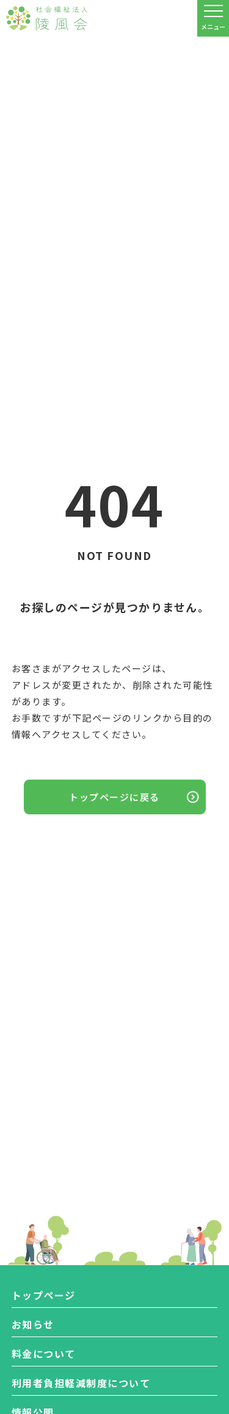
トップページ (44, 1295)
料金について (44, 1353)
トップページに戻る (114, 797)
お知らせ (33, 1324)
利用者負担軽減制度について (81, 1383)
